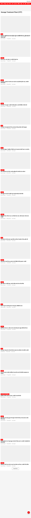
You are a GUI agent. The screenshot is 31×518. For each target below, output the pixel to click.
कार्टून (21, 3)
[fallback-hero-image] (15, 24)
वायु (7, 3)
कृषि (25, 3)
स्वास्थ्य (2, 3)
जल (23, 3)
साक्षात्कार (28, 3)
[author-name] (3, 38)
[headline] (15, 36)
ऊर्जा (12, 3)
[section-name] (2, 34)
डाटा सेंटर (15, 3)
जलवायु (4, 3)
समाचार (9, 3)
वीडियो (19, 3)
